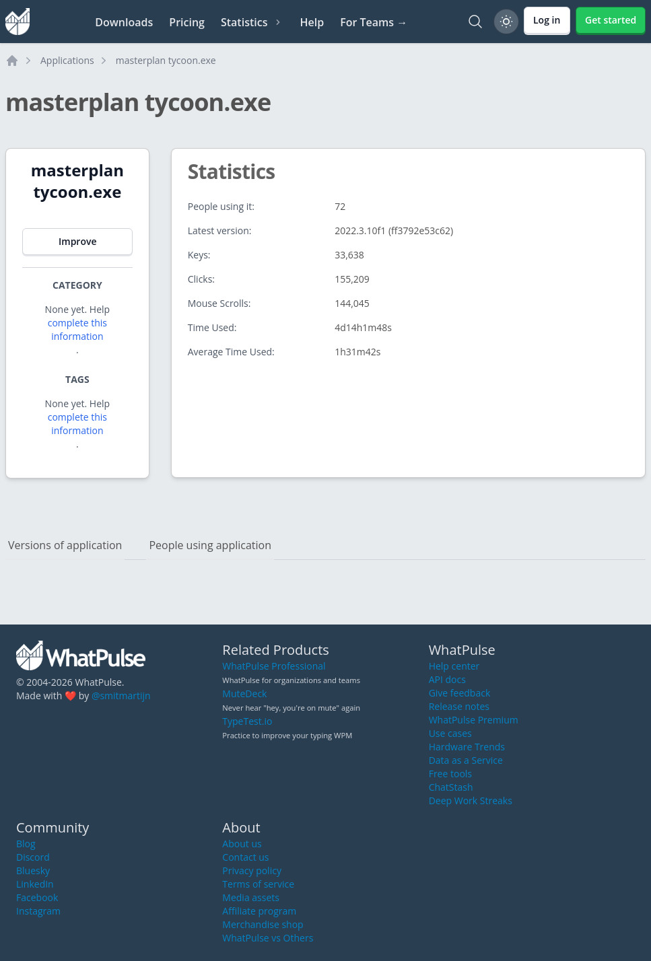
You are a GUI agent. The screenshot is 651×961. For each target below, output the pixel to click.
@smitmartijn (121, 695)
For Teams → (373, 22)
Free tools (450, 773)
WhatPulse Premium (473, 719)
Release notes (459, 706)
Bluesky (33, 870)
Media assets (250, 897)
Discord (33, 857)
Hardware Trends (467, 746)
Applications (67, 60)
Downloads (124, 22)
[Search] (475, 21)
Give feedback (460, 692)
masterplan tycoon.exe (166, 60)
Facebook (37, 897)
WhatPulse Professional (273, 666)
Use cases (450, 733)
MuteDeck (244, 693)
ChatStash (451, 787)
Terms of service (258, 884)
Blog (26, 843)
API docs (447, 679)
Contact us (245, 857)
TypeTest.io (247, 721)
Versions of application (65, 545)
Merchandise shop (262, 924)
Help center (454, 666)
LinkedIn (35, 884)
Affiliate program (259, 910)
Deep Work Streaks (470, 800)
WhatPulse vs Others (267, 937)
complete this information (77, 329)
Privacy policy (251, 870)
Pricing (187, 22)
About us (241, 843)
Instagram (38, 910)
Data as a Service (466, 760)
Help (312, 22)
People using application (210, 545)
